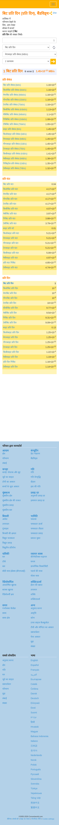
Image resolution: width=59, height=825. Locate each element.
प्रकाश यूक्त (35, 538)
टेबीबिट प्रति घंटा (10, 223)
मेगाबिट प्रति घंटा (10, 194)
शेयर (53, 13)
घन (3, 556)
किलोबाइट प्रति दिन (11, 332)
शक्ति (33, 594)
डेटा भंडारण (35, 453)
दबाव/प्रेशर (35, 632)
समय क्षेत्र (6, 617)
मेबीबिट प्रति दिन (10, 312)
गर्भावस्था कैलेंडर (9, 608)
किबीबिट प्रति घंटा (10, 208)
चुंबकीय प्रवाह (8, 505)
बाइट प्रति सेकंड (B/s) (12, 129)
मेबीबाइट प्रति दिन (10, 357)
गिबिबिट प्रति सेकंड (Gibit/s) (15, 119)
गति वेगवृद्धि (36, 477)
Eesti (33, 708)
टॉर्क (4, 561)
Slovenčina (36, 779)
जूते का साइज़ (8, 477)
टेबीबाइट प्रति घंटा (10, 267)
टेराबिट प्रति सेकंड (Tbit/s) (14, 104)
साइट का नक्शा (25, 819)
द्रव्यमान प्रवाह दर (38, 500)
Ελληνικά (35, 703)
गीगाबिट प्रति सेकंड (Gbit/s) (14, 99)
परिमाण (5, 458)
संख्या (33, 646)
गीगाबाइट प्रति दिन (10, 342)
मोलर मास (35, 575)
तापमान (34, 589)
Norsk (34, 760)
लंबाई (4, 463)
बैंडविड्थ (34, 458)
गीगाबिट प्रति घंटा (10, 199)
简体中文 (35, 802)
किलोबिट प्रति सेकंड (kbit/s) (14, 90)
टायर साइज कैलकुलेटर (40, 622)
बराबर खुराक (7, 589)
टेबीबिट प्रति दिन (10, 322)
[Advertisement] (37, 25)
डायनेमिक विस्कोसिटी (39, 566)
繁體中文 (35, 807)
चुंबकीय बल (7, 510)
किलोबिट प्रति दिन (10, 288)
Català (34, 684)
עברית (34, 717)
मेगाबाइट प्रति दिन (10, 337)
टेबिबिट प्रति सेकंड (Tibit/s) (14, 124)
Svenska (35, 783)
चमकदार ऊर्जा (36, 524)
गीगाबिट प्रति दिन (10, 298)
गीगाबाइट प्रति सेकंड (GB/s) (15, 144)
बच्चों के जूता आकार (10, 486)
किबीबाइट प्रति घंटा (11, 253)
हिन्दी (33, 722)
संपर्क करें (16, 819)
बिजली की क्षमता (9, 533)
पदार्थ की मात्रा (36, 571)
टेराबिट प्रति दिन (9, 303)
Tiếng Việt (36, 798)
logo (29, 4)
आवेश (4, 519)
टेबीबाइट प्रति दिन (10, 366)
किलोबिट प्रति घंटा (10, 189)
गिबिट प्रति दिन (9, 317)
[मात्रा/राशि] (29, 40)
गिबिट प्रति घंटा (9, 218)
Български (36, 679)
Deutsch (35, 698)
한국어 (34, 750)
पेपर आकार (35, 636)
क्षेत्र (3, 453)
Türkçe (34, 788)
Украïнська (36, 793)
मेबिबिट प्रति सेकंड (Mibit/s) (14, 114)
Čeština (34, 689)
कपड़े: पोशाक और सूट (11, 472)
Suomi (34, 712)
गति (32, 472)
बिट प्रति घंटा (8, 184)
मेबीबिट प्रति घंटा (10, 213)
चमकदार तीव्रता (37, 528)
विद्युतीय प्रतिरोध (9, 547)
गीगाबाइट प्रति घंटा (10, 243)
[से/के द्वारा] (26, 47)
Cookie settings (48, 819)
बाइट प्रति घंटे (8, 228)
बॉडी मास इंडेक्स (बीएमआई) (13, 571)
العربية (34, 674)
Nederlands (36, 755)
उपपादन (5, 524)
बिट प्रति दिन (8, 283)
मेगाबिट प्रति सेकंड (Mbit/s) (14, 94)
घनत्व (33, 561)
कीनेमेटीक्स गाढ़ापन (39, 556)
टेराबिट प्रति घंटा (9, 203)
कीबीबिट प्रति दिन (10, 308)
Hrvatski (35, 726)
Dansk (34, 693)
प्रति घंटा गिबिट (9, 262)
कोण (33, 617)
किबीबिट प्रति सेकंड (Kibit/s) (15, 109)
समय (4, 613)
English (34, 660)
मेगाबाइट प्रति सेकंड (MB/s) (14, 139)
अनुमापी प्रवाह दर (38, 495)
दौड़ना (33, 481)
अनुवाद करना (36, 608)
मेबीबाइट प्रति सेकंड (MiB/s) (15, 158)
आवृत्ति (33, 613)
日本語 (34, 745)
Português (36, 769)
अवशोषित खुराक (9, 585)
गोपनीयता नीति (36, 819)
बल (3, 566)
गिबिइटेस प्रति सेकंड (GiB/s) (15, 163)
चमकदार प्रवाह (37, 533)
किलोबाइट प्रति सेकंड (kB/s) (15, 134)
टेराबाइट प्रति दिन (10, 347)
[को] (29, 54)
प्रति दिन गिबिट (9, 362)
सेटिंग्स (9, 819)
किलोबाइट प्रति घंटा (11, 233)
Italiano (34, 741)
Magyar (34, 731)
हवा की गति (35, 486)
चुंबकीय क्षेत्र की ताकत (11, 500)
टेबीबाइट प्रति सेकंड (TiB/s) (14, 168)
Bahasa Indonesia (39, 736)
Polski (34, 764)
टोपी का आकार (8, 481)
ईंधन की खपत (36, 585)
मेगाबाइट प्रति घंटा (10, 238)
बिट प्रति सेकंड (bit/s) (12, 85)
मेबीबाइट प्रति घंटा (10, 257)
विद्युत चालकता (8, 538)
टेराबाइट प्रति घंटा (10, 248)
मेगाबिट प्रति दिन (10, 293)
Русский (35, 774)
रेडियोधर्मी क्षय (8, 594)
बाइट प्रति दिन (9, 327)
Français (35, 670)
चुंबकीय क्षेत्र (7, 495)
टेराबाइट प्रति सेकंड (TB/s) (14, 148)
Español (35, 665)
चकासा (34, 519)
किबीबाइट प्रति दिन (11, 352)
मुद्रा (32, 641)
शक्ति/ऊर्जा (35, 599)
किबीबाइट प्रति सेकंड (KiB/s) (15, 153)
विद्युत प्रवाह (7, 543)
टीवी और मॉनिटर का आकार (42, 627)
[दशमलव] (26, 61)
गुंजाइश (5, 528)
